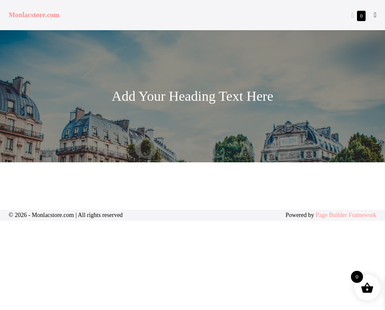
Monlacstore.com (34, 15)
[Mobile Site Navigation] (375, 15)
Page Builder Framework (346, 215)
